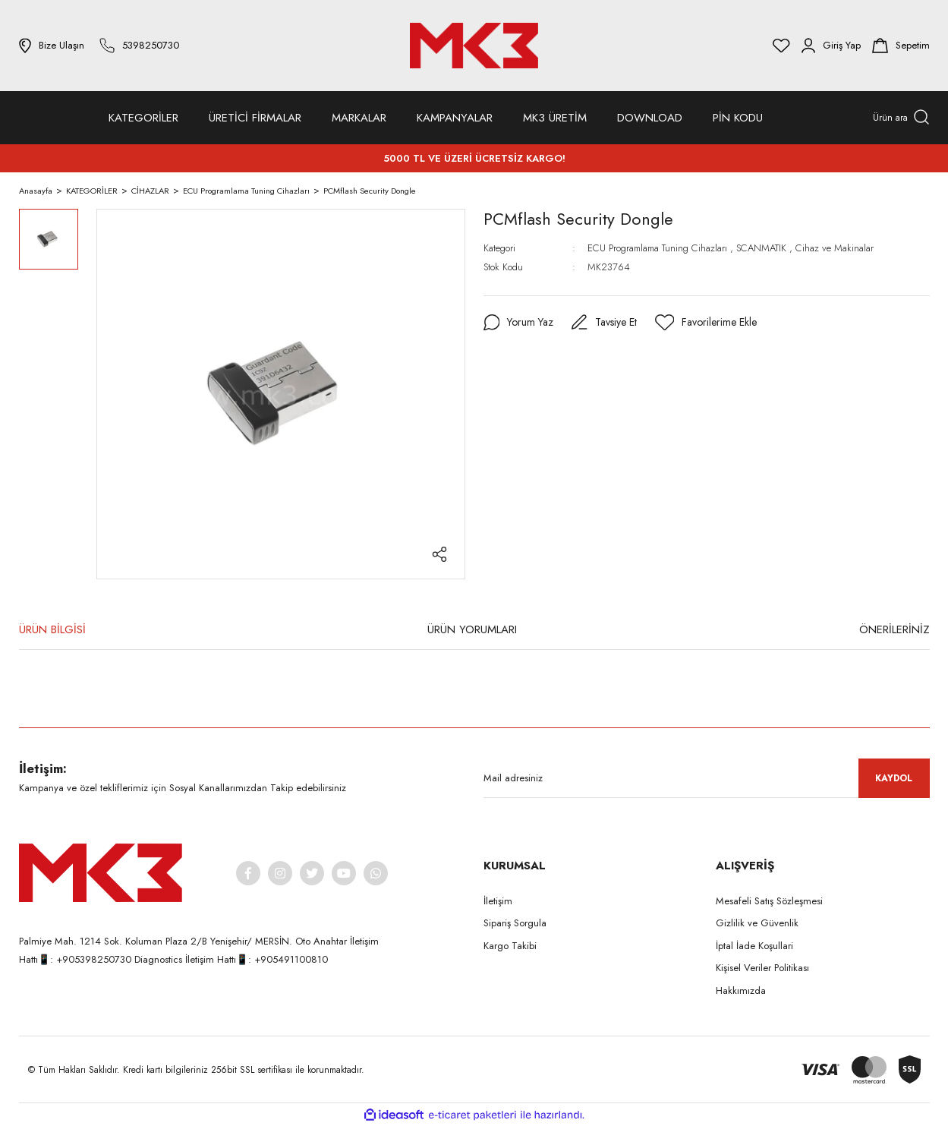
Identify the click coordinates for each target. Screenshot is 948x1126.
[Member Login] (831, 45)
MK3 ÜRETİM (555, 117)
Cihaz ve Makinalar (834, 248)
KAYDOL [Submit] (893, 778)
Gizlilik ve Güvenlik (757, 923)
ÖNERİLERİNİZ (894, 629)
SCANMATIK (761, 248)
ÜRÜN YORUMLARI (472, 629)
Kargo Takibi (510, 945)
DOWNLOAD (649, 117)
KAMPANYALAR (455, 117)
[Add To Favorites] (706, 322)
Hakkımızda (741, 990)
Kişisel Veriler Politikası (762, 967)
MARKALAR (359, 117)
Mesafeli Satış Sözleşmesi (769, 901)
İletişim (497, 901)
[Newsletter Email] (706, 778)
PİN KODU (738, 117)
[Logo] (473, 45)
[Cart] (901, 45)
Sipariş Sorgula (514, 923)
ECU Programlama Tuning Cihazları (658, 248)
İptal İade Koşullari (754, 945)
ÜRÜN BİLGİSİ (52, 629)
